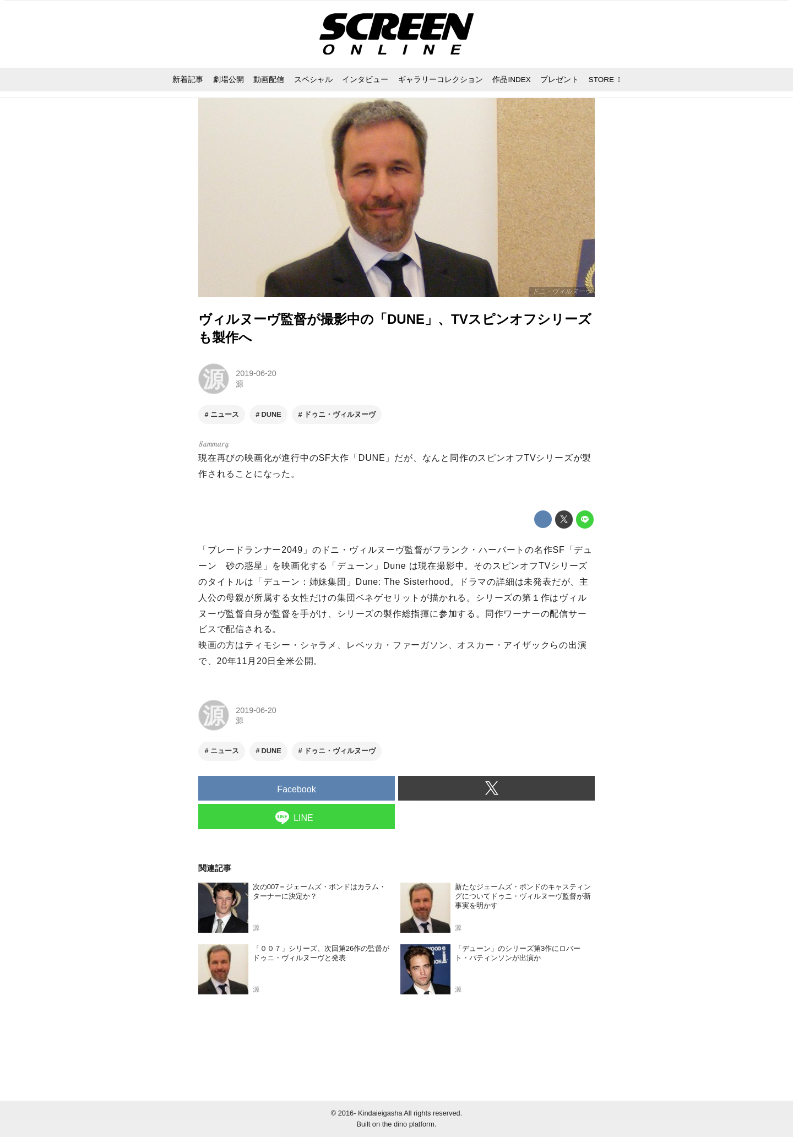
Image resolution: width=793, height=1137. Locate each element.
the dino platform (408, 1124)
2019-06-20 (256, 373)
